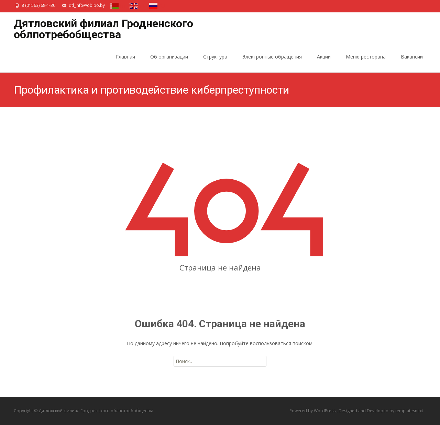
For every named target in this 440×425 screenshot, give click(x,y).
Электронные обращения (272, 62)
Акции (324, 62)
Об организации (169, 62)
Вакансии (412, 62)
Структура (215, 62)
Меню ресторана (366, 62)
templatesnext (409, 411)
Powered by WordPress (313, 411)
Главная (125, 62)
